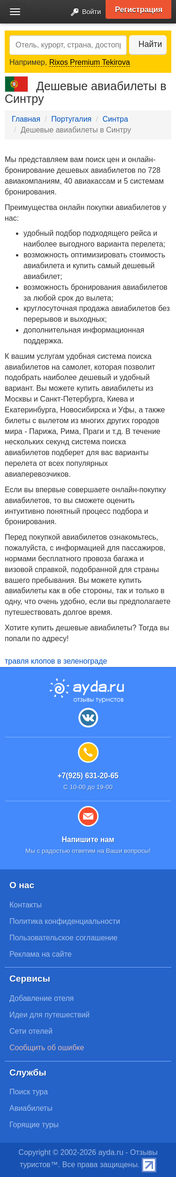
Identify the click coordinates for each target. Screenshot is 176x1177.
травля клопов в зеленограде (56, 661)
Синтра (115, 119)
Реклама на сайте (40, 954)
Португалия (71, 119)
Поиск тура (28, 1092)
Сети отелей (31, 1031)
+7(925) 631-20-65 (87, 776)
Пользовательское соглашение (63, 938)
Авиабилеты (31, 1108)
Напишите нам (87, 840)
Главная (26, 119)
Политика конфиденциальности (64, 921)
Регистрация (138, 9)
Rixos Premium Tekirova (89, 62)
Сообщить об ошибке (46, 1048)
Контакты (25, 905)
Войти (83, 12)
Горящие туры (34, 1125)
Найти (150, 44)
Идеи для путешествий (49, 1015)
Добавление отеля (41, 998)
